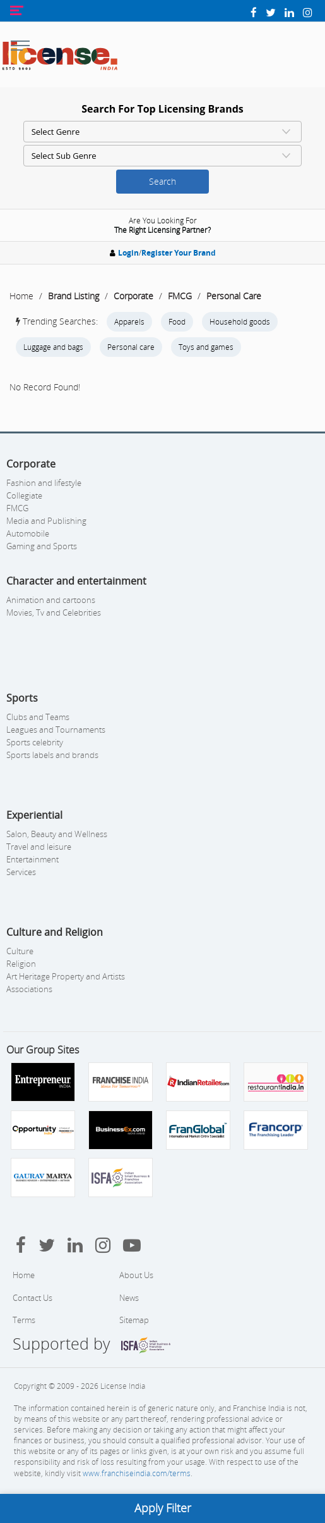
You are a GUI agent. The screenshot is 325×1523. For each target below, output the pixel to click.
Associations (29, 989)
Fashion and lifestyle (43, 482)
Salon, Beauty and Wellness (56, 834)
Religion (21, 963)
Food (177, 321)
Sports (22, 698)
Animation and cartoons (50, 600)
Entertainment (32, 859)
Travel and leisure (38, 846)
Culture (19, 951)
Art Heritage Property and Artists (65, 976)
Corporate (133, 296)
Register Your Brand (178, 252)
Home (21, 296)
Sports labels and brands (52, 755)
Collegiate (24, 495)
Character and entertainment (76, 581)
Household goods (240, 321)
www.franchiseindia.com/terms (137, 1473)
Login (128, 252)
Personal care (131, 347)
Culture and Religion (54, 932)
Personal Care (233, 296)
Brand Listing (73, 296)
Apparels (129, 321)
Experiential (34, 815)
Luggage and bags (53, 347)
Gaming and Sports (41, 546)
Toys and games (206, 347)
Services (21, 872)
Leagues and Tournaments (55, 729)
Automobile (27, 533)
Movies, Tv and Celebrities (53, 612)
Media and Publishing (46, 520)
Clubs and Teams (37, 717)
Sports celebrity (34, 742)
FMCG (180, 296)
